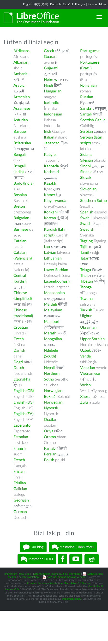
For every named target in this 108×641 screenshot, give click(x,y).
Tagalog (86, 241)
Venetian (87, 368)
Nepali (49, 368)
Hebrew (50, 80)
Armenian (21, 97)
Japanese (51, 143)
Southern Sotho (93, 201)
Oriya (48, 431)
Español (68, 4)
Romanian (88, 85)
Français (80, 4)
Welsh (85, 385)
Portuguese (89, 51)
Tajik (84, 247)
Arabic (18, 85)
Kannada (51, 166)
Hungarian (52, 91)
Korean (50, 218)
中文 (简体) (41, 4)
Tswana (86, 299)
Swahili (86, 218)
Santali (86, 114)
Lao (47, 247)
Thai (83, 276)
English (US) (23, 402)
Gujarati (51, 68)
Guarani (50, 57)
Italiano (92, 4)
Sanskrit (87, 108)
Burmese (20, 229)
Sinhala (86, 172)
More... (103, 4)
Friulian (19, 483)
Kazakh (50, 183)
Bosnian (20, 195)
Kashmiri (51, 172)
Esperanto (21, 425)
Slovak (85, 178)
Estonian (20, 437)
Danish (19, 350)
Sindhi (85, 166)
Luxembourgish (57, 281)
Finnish (19, 448)
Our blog (33, 547)
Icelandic (51, 103)
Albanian (20, 62)
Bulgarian (21, 218)
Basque (19, 131)
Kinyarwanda (55, 201)
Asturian (20, 120)
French (19, 460)
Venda (85, 356)
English (27, 4)
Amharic (20, 74)
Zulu (84, 402)
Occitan (50, 420)
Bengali (19, 155)
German (20, 512)
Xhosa (85, 397)
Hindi (48, 85)
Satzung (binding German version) (66, 577)
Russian (86, 97)
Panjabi (50, 448)
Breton (19, 206)
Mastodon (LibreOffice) (73, 547)
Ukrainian (88, 327)
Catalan (19, 241)
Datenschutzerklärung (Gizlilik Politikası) (56, 574)
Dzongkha (21, 379)
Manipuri (51, 322)
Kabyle (49, 155)
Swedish (87, 229)
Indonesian (53, 114)
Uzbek (85, 350)
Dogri (18, 362)
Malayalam (53, 310)
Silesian (86, 160)
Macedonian (54, 293)
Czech (18, 339)
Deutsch (55, 4)
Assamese (21, 108)
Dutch (18, 368)
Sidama (86, 155)
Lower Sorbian (56, 270)
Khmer (49, 195)
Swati (85, 224)
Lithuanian (53, 258)
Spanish (86, 212)
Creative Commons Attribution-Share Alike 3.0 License (59, 583)
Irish (47, 131)
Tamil (84, 252)
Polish (49, 460)
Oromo (50, 437)
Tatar (84, 258)
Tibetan (86, 281)
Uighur (86, 316)
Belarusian (22, 143)
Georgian (21, 500)
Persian (50, 454)
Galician (20, 489)
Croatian (20, 327)
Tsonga (86, 287)
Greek (49, 51)
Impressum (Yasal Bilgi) (17, 574)
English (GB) (23, 391)
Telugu (85, 270)
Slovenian (88, 189)
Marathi (50, 333)
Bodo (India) (23, 183)
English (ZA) (23, 414)
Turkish (86, 310)
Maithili (50, 304)
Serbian (86, 131)
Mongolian (53, 339)
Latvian (50, 252)
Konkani (51, 212)
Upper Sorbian (92, 339)
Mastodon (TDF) (37, 559)
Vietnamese (90, 373)
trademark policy (71, 599)
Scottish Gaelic (92, 120)
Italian (49, 137)
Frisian (18, 471)
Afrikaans (21, 51)
